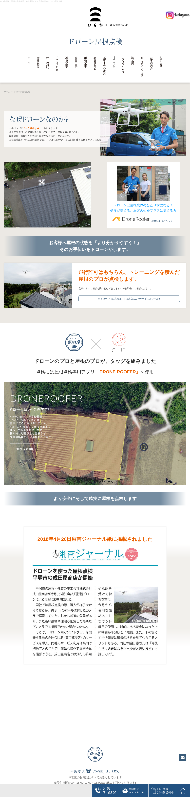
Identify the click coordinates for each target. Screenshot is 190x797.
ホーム (7, 92)
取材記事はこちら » (141, 221)
